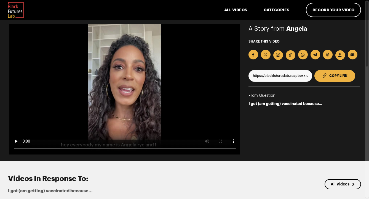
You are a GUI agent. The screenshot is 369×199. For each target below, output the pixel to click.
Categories (276, 10)
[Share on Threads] (328, 54)
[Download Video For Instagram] (278, 55)
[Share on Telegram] (315, 54)
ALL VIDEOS (235, 10)
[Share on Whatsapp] (303, 54)
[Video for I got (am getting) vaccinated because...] (124, 89)
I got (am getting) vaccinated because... (285, 104)
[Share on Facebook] (253, 54)
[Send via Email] (352, 54)
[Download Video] (340, 55)
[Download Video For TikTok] (290, 55)
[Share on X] (266, 54)
